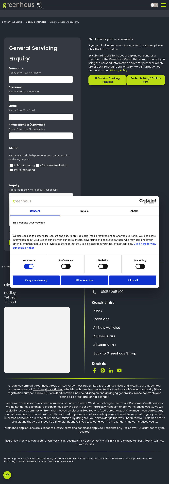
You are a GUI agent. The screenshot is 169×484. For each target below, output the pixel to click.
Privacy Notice (102, 458)
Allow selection (84, 280)
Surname (15, 87)
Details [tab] (84, 210)
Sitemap (130, 458)
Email (13, 106)
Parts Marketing (24, 170)
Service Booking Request (107, 80)
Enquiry (14, 185)
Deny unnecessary (36, 280)
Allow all (133, 280)
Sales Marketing (24, 165)
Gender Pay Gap (144, 458)
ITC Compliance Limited (48, 389)
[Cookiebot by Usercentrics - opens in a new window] (141, 201)
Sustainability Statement (60, 461)
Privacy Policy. (119, 70)
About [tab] (134, 210)
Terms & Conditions (83, 458)
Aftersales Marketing (53, 165)
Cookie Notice (117, 458)
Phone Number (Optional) (27, 125)
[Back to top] (7, 475)
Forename (16, 68)
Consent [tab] (35, 210)
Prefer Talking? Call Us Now (146, 80)
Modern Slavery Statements (32, 461)
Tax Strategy (10, 461)
